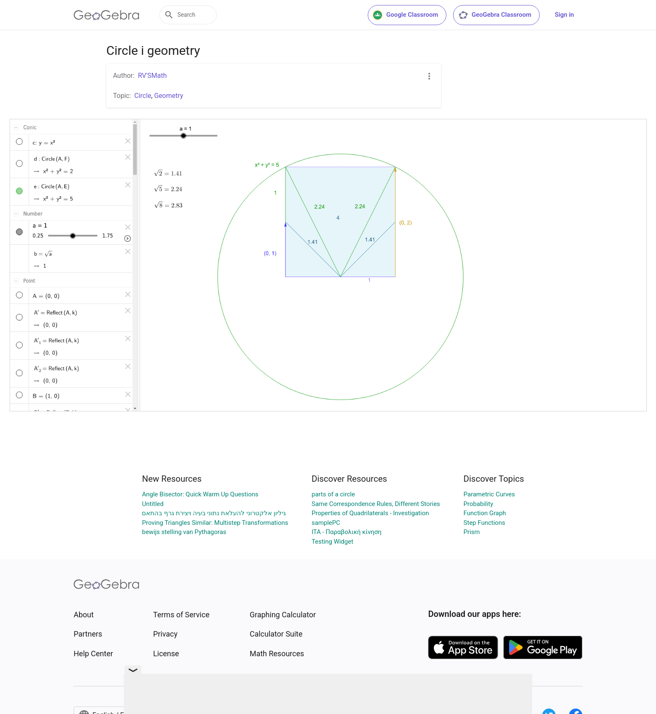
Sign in (564, 14)
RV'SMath (152, 76)
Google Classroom (405, 15)
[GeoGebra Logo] (106, 15)
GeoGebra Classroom (494, 15)
